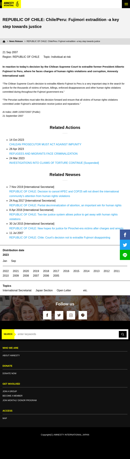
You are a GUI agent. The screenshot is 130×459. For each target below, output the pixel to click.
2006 (46, 275)
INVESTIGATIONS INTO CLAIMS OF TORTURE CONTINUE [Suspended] (54, 162)
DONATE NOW (9, 373)
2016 (66, 271)
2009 (16, 275)
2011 (117, 271)
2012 (107, 271)
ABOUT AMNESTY (11, 355)
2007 (36, 275)
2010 (6, 275)
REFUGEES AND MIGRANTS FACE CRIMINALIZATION (43, 153)
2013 (96, 271)
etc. (85, 290)
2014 (86, 271)
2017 (56, 271)
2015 (76, 271)
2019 (36, 271)
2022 (6, 271)
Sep (13, 260)
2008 (26, 275)
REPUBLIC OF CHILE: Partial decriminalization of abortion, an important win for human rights (65, 205)
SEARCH (8, 334)
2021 (16, 271)
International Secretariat (17, 290)
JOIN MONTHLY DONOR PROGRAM (20, 400)
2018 (46, 271)
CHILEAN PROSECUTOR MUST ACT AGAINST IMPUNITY (45, 144)
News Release (16, 41)
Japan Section (44, 290)
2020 (26, 271)
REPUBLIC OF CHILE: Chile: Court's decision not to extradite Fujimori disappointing (59, 237)
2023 (6, 254)
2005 (56, 275)
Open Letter (64, 290)
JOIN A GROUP (10, 391)
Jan (5, 260)
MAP (5, 418)
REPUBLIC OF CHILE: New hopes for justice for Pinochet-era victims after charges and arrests (66, 228)
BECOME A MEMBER (13, 396)
